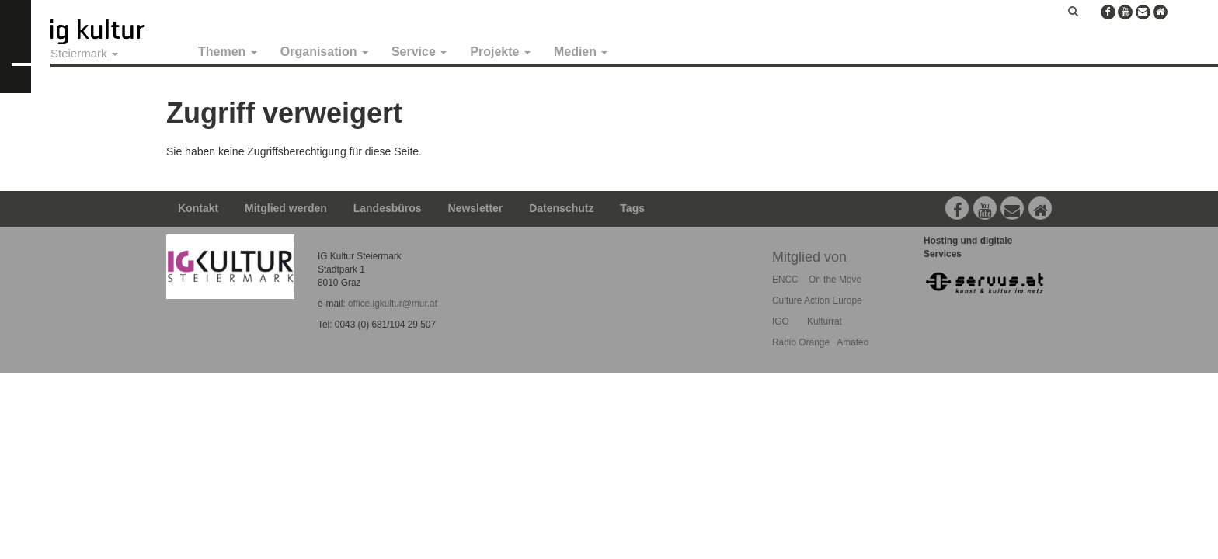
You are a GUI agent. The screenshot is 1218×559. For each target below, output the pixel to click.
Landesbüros (387, 208)
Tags (632, 208)
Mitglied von (809, 257)
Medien (581, 51)
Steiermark (84, 53)
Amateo (852, 342)
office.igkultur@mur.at (392, 303)
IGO (780, 321)
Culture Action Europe (817, 300)
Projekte (500, 51)
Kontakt (198, 208)
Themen (227, 51)
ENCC (785, 279)
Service (419, 51)
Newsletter (475, 208)
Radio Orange (801, 342)
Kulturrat (824, 321)
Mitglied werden (286, 208)
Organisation (324, 51)
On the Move (835, 279)
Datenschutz (561, 208)
